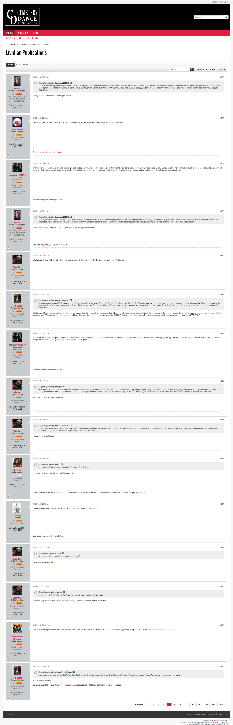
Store (36, 33)
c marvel (17, 515)
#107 (222, 118)
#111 (222, 294)
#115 (222, 459)
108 (206, 704)
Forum (13, 44)
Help (189, 714)
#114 (222, 420)
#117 (222, 548)
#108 (222, 164)
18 (193, 704)
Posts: (14, 107)
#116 (222, 504)
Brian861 (17, 267)
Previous (139, 704)
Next (222, 704)
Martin (17, 88)
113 (213, 704)
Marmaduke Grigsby (17, 637)
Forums (9, 33)
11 (187, 704)
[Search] (208, 17)
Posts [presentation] (10, 65)
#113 (222, 381)
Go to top (222, 714)
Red (10, 714)
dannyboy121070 (17, 175)
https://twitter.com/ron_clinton (50, 152)
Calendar (35, 38)
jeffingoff (17, 306)
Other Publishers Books (40, 44)
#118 (222, 586)
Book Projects (24, 44)
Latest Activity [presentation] (23, 65)
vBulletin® (215, 720)
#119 (222, 625)
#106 (222, 77)
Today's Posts (11, 38)
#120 (222, 666)
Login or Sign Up (220, 2)
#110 (222, 256)
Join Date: (13, 105)
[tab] (10, 65)
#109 (222, 211)
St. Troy (17, 470)
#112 (222, 333)
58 (199, 704)
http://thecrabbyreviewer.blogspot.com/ (48, 200)
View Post (71, 83)
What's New (23, 33)
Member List (24, 38)
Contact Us (199, 714)
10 (180, 704)
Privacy (211, 714)
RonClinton (17, 129)
